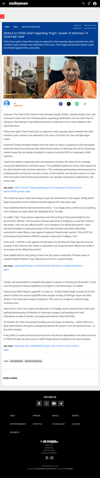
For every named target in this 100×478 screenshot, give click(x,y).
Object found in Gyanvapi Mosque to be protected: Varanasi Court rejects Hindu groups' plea (43, 189)
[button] (3, 3)
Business (14, 432)
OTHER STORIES (10, 378)
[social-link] (85, 104)
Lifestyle (37, 424)
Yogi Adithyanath (16, 361)
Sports (75, 416)
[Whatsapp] (77, 104)
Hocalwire (69, 469)
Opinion (36, 416)
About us (49, 445)
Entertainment (18, 424)
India (12, 416)
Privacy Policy (49, 450)
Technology (58, 424)
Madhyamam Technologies (45, 469)
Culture (76, 424)
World (55, 416)
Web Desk (18, 106)
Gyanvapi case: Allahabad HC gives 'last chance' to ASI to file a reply (41, 347)
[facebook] (61, 104)
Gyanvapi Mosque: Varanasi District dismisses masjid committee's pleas (43, 267)
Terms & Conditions (49, 453)
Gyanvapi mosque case (33, 361)
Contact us (49, 448)
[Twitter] (69, 104)
